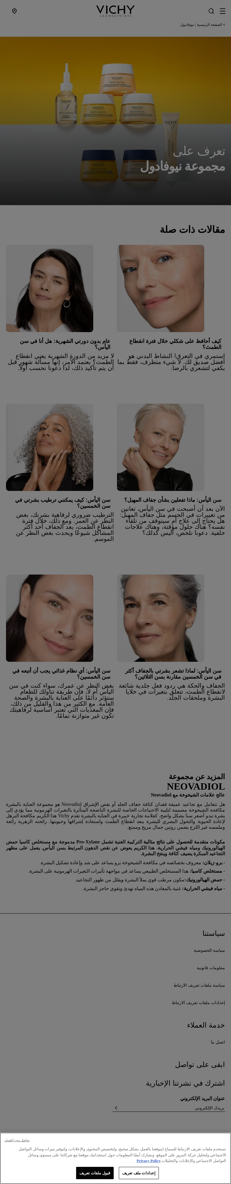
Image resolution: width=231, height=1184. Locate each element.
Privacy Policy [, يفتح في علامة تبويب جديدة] (149, 1164)
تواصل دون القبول (17, 1143)
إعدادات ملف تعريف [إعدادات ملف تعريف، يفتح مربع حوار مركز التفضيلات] (139, 1176)
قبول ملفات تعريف (94, 1176)
